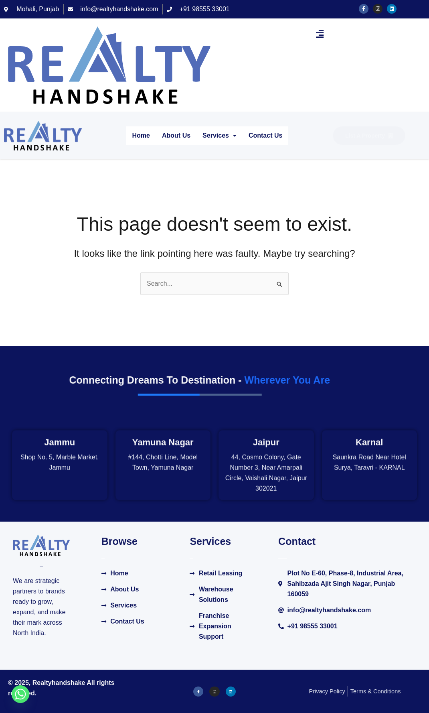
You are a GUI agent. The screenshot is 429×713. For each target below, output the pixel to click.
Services (219, 135)
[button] (320, 34)
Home (141, 135)
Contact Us (265, 135)
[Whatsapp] (20, 694)
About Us (176, 135)
